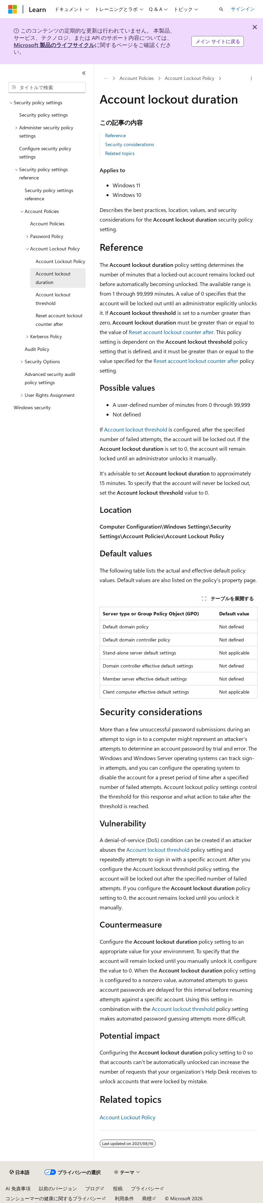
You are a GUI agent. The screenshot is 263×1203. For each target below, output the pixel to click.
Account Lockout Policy (189, 78)
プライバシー (145, 1188)
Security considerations (129, 144)
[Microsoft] (12, 9)
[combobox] (47, 87)
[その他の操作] (252, 78)
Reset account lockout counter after (171, 331)
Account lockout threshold (135, 429)
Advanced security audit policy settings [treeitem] (50, 378)
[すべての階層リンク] (106, 78)
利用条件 (124, 1198)
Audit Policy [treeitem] (37, 349)
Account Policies (137, 78)
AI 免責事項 (17, 1188)
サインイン (243, 8)
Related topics (120, 153)
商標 (147, 1198)
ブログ (92, 1188)
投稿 (118, 1188)
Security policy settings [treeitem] (43, 114)
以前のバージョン (58, 1188)
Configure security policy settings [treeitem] (45, 152)
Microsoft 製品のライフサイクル (54, 44)
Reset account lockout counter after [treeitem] (59, 319)
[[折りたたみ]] (84, 73)
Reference (115, 135)
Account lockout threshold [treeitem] (53, 298)
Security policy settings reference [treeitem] (49, 194)
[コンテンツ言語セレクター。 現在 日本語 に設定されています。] (19, 1172)
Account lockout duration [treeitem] (53, 277)
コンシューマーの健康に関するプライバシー (53, 1198)
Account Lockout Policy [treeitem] (60, 261)
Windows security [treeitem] (32, 407)
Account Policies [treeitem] (47, 223)
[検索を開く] (221, 9)
